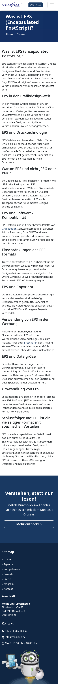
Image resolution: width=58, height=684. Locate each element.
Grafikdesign (9, 228)
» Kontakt (7, 589)
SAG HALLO (35, 4)
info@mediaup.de (15, 637)
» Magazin (8, 584)
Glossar (21, 34)
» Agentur (7, 564)
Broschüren (30, 342)
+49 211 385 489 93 (16, 630)
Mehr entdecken (29, 524)
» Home (6, 559)
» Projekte (7, 574)
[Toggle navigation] (51, 5)
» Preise (6, 579)
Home (9, 34)
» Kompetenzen (11, 569)
